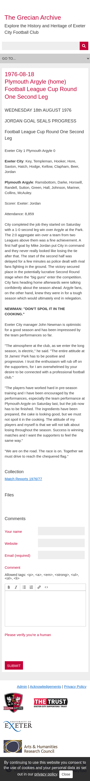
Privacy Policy (75, 686)
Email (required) (17, 555)
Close (66, 774)
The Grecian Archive (33, 17)
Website (11, 543)
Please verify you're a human (28, 635)
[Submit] (84, 46)
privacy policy (45, 774)
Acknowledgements (45, 686)
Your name (13, 531)
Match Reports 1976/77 (23, 479)
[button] (9, 587)
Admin (22, 686)
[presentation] (9, 587)
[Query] (45, 46)
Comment (12, 567)
